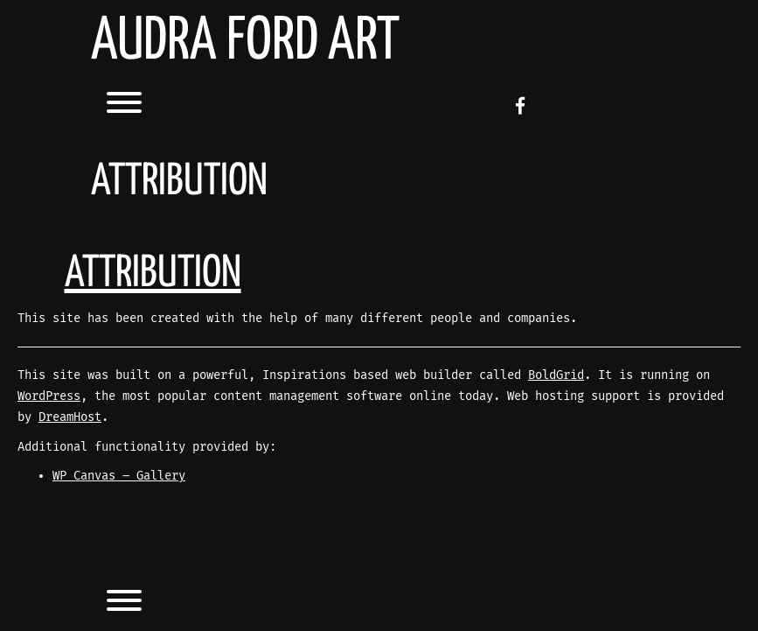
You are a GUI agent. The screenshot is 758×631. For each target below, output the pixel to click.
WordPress (48, 396)
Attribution (153, 274)
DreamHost (69, 417)
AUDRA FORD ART (245, 42)
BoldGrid (556, 375)
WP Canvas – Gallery (118, 475)
